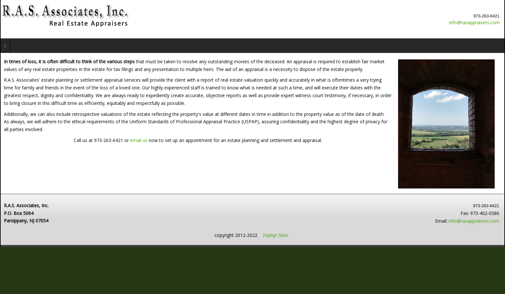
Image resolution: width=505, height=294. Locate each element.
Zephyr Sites (275, 235)
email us (139, 140)
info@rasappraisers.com (474, 22)
